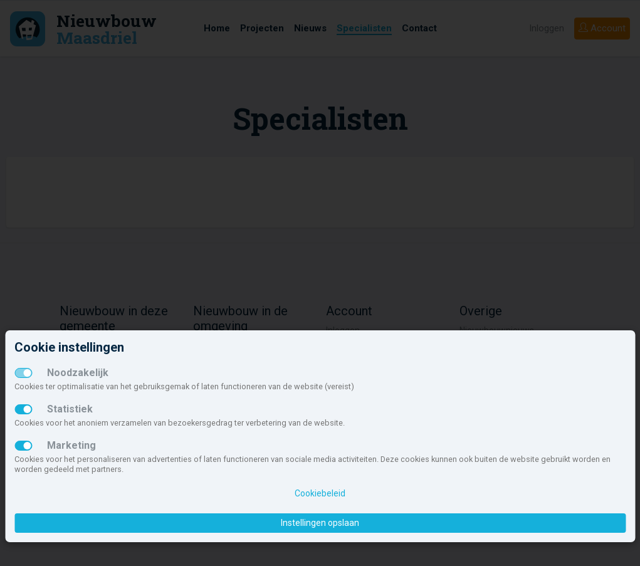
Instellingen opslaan (320, 523)
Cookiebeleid (320, 493)
